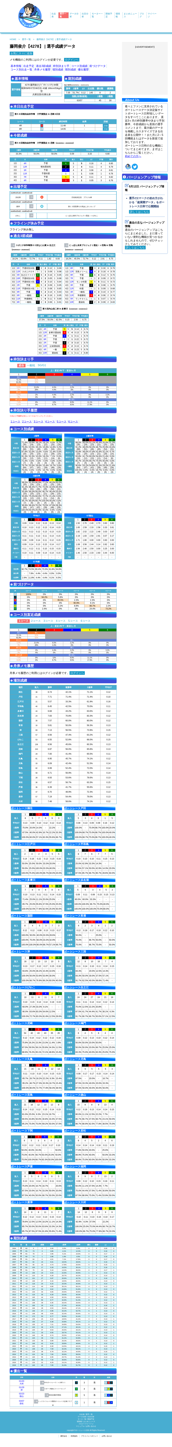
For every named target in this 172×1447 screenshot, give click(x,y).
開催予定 (91, 1419)
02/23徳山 (21, 1395)
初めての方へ (133, 156)
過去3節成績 (43, 66)
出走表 (81, 1414)
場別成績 (57, 69)
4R (25, 163)
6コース (73, 421)
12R (25, 167)
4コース (50, 421)
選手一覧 (26, 39)
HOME (13, 39)
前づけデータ (97, 66)
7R (25, 177)
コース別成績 (79, 66)
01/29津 (21, 1388)
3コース (38, 421)
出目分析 (91, 1417)
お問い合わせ (91, 1426)
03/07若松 (21, 1402)
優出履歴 (83, 69)
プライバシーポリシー (89, 1436)
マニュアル (80, 1426)
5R (18, 275)
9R (18, 292)
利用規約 (74, 1436)
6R (18, 268)
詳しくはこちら (139, 211)
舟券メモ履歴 (42, 69)
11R (25, 173)
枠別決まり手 (61, 66)
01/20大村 (21, 1382)
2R (18, 285)
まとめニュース (89, 1421)
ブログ (81, 1424)
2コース (27, 421)
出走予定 (28, 66)
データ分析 (82, 1417)
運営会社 (63, 1436)
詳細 (106, 125)
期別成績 (70, 69)
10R (18, 278)
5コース (61, 421)
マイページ (89, 1424)
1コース (15, 421)
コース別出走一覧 (21, 69)
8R (18, 302)
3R (25, 170)
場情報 (79, 1421)
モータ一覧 (82, 1419)
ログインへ (72, 59)
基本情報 (16, 66)
